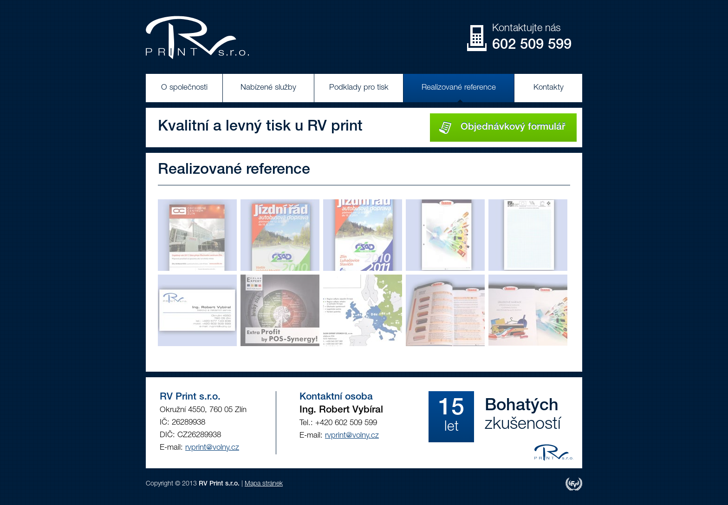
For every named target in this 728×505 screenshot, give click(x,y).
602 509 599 (532, 46)
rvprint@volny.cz (212, 448)
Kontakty (548, 88)
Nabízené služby (268, 88)
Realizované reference (459, 88)
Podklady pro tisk (359, 88)
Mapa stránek (264, 484)
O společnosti (184, 88)
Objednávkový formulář (502, 127)
